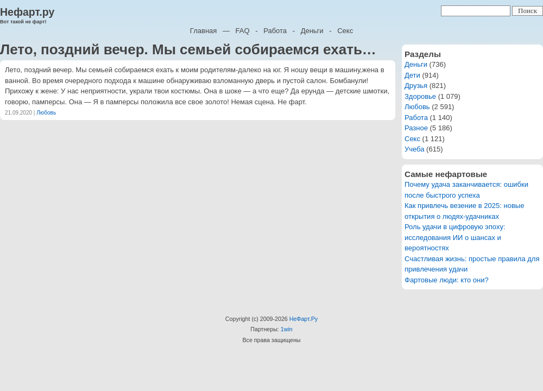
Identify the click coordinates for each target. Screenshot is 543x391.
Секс (345, 31)
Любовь (46, 113)
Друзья (416, 85)
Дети (412, 75)
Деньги (312, 31)
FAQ (243, 31)
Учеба (415, 149)
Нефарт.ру (27, 12)
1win (287, 329)
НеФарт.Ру (303, 319)
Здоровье (420, 96)
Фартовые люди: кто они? (447, 280)
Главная (203, 31)
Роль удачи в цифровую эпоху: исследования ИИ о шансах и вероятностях (455, 237)
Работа (275, 31)
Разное (416, 128)
